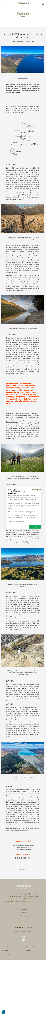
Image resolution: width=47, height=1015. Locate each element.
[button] (4, 1012)
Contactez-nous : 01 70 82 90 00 (23, 927)
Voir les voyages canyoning (23, 849)
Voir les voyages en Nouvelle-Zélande (23, 845)
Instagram (23, 931)
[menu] (42, 4)
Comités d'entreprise (23, 918)
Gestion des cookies (29, 954)
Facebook (15, 931)
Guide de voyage (6, 954)
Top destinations (22, 909)
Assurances (5, 950)
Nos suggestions (22, 912)
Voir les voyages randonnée (23, 847)
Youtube (30, 931)
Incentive (23, 921)
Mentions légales (6, 946)
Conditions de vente (29, 946)
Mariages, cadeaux (23, 915)
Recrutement (27, 950)
